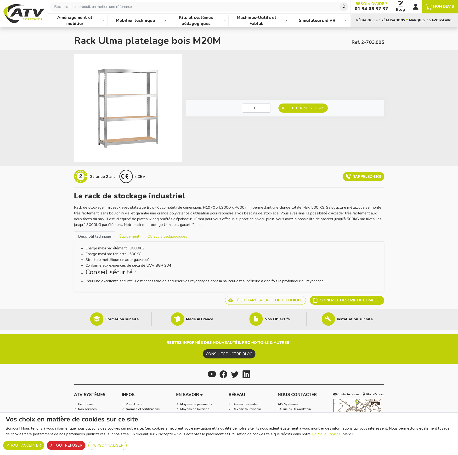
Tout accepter (23, 445)
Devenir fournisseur (247, 409)
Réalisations (393, 20)
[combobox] (199, 7)
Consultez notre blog (229, 354)
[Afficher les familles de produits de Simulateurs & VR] (346, 20)
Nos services (87, 409)
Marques (417, 20)
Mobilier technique (135, 20)
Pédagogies (367, 20)
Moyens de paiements (196, 404)
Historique (85, 404)
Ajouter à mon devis (303, 108)
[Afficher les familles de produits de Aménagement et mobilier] (104, 20)
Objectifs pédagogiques (167, 236)
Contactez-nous (346, 394)
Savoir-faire (440, 20)
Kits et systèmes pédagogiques (196, 20)
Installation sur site (355, 319)
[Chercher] (343, 6)
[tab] (94, 236)
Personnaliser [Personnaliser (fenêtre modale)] (107, 445)
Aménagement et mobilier (74, 20)
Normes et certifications (143, 409)
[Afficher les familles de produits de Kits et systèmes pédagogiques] (225, 20)
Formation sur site (122, 319)
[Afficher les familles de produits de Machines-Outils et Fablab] (285, 20)
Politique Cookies (326, 434)
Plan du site (134, 404)
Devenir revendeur (246, 404)
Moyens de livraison (194, 409)
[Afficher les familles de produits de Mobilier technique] (164, 20)
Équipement (129, 236)
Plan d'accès (373, 394)
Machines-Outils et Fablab (256, 20)
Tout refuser (66, 445)
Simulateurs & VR (317, 20)
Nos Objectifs (277, 319)
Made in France (199, 319)
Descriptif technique (94, 236)
